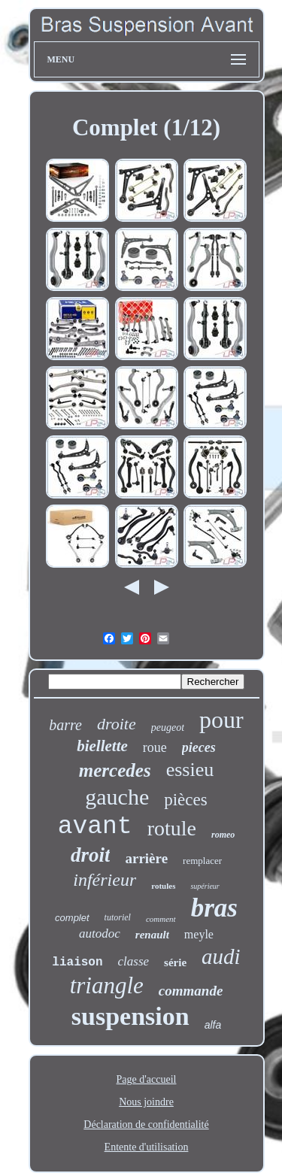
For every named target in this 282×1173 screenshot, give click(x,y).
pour (221, 719)
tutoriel (118, 917)
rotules (163, 885)
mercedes (115, 770)
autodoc (99, 933)
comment (161, 918)
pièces (185, 799)
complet (72, 917)
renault (152, 935)
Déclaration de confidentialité (145, 1124)
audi (221, 956)
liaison (77, 962)
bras (214, 908)
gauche (117, 796)
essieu (190, 769)
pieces (199, 747)
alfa (213, 1025)
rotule (171, 828)
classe (134, 961)
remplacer (202, 860)
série (175, 962)
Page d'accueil (147, 1079)
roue (155, 747)
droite (116, 723)
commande (191, 991)
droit (91, 855)
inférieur (104, 880)
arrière (146, 858)
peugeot (167, 727)
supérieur (204, 886)
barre (65, 725)
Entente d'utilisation (147, 1147)
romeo (223, 834)
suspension (130, 1016)
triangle (107, 985)
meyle (199, 934)
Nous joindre (146, 1102)
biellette (102, 746)
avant (95, 827)
